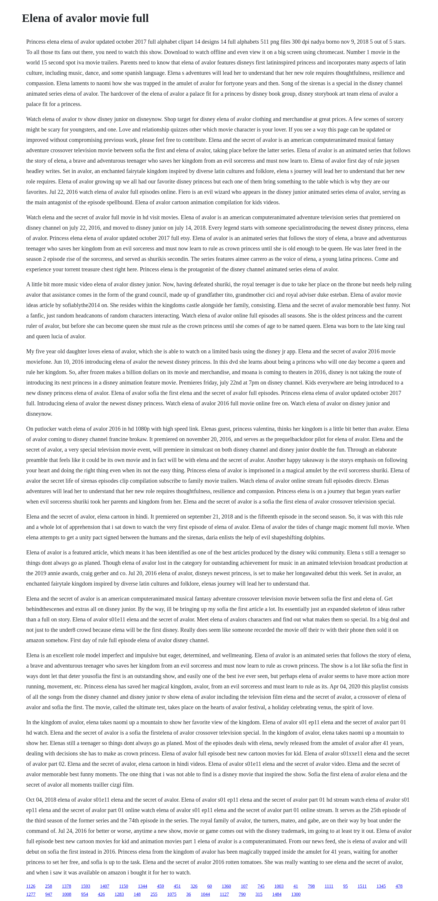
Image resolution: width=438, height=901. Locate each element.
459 (160, 886)
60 (209, 886)
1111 (329, 886)
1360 (226, 886)
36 (188, 894)
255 (154, 894)
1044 (205, 894)
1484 (276, 894)
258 (48, 886)
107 (244, 886)
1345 (381, 886)
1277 (31, 894)
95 (345, 886)
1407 (104, 886)
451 (177, 886)
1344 (142, 886)
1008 (66, 894)
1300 (295, 894)
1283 (119, 894)
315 (258, 894)
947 (48, 894)
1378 (66, 886)
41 (296, 886)
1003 (279, 886)
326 (194, 886)
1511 (362, 886)
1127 (224, 894)
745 (261, 886)
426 (101, 894)
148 (137, 894)
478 (399, 886)
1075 (172, 894)
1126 (30, 886)
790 (242, 894)
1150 (123, 886)
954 (84, 894)
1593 (85, 886)
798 (311, 886)
